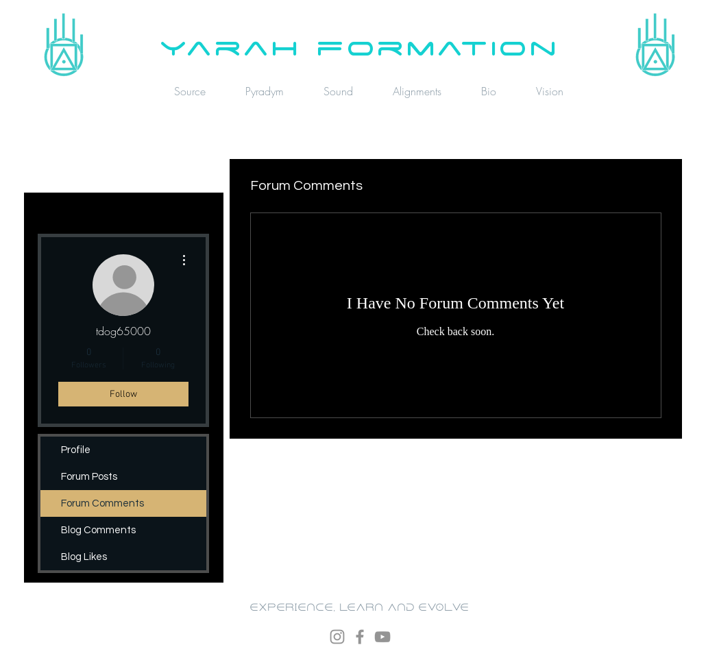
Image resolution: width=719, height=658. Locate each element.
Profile (75, 450)
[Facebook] (359, 636)
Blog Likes (84, 557)
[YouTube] (382, 636)
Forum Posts (89, 477)
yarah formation (359, 46)
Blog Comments (98, 530)
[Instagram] (337, 636)
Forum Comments (102, 503)
